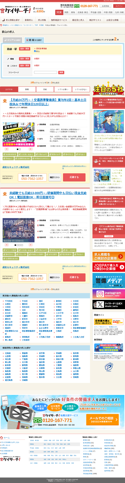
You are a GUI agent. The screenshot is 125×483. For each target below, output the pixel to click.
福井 (56, 448)
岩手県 (42, 353)
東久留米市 (43, 325)
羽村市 (25, 328)
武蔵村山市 (60, 325)
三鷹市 (25, 316)
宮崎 (63, 463)
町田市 (25, 319)
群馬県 (76, 356)
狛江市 (76, 322)
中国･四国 (108, 12)
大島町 (59, 331)
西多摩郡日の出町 (11, 332)
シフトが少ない (81, 89)
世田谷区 (26, 307)
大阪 (52, 459)
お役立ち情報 (112, 20)
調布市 (8, 319)
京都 (49, 459)
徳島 (63, 455)
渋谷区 (42, 307)
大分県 (59, 377)
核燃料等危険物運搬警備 (91, 448)
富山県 (8, 362)
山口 (60, 455)
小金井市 (42, 319)
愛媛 (71, 455)
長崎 (52, 463)
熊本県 (42, 377)
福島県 (25, 356)
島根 (49, 455)
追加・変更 (24, 49)
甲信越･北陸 (96, 12)
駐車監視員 (108, 440)
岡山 (52, 455)
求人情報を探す (13, 20)
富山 (49, 448)
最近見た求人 (78, 20)
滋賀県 (76, 365)
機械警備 (107, 448)
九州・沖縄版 (34, 463)
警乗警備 (86, 454)
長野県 (76, 362)
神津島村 (26, 337)
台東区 (8, 304)
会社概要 (4, 453)
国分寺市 (26, 322)
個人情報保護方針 (7, 451)
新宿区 (59, 301)
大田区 (8, 307)
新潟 (45, 448)
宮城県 (59, 353)
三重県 (59, 365)
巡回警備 (86, 471)
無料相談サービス (59, 20)
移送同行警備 (108, 446)
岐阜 (45, 451)
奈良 (60, 459)
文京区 (76, 301)
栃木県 (59, 356)
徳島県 (8, 374)
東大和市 (8, 325)
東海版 (32, 451)
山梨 (60, 448)
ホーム (7, 438)
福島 (69, 440)
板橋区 (59, 310)
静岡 (49, 451)
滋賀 (45, 459)
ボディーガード (88, 460)
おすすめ (9, 89)
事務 (84, 457)
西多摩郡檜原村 (28, 331)
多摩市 (76, 325)
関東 (59, 12)
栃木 (65, 444)
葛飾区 (25, 313)
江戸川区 (42, 313)
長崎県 (25, 377)
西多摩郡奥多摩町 (45, 332)
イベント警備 (87, 451)
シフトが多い (63, 89)
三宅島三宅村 (44, 337)
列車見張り (87, 446)
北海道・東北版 (34, 440)
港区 (41, 301)
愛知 (52, 451)
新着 (27, 89)
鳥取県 (8, 371)
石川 (52, 448)
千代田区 (8, 301)
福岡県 (76, 374)
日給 (45, 89)
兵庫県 (42, 368)
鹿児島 (68, 463)
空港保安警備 (87, 468)
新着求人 (29, 20)
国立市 (42, 322)
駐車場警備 (87, 443)
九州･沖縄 (119, 12)
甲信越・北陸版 (34, 448)
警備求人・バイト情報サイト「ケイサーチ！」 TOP (20, 25)
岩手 (53, 440)
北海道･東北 (83, 12)
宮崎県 (76, 377)
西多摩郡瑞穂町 (79, 328)
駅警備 (106, 460)
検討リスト (55, 177)
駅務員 (85, 440)
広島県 (59, 371)
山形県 (8, 356)
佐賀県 (8, 377)
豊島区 (8, 310)
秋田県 (76, 353)
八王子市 (60, 313)
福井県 (42, 362)
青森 (50, 440)
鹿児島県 (8, 380)
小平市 (59, 319)
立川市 (76, 313)
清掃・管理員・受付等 (111, 454)
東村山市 (8, 322)
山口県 (76, 371)
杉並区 (76, 307)
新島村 (8, 337)
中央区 (25, 301)
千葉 (57, 444)
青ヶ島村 (8, 340)
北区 (24, 310)
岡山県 (42, 371)
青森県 (25, 353)
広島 (56, 455)
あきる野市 (43, 328)
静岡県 (25, 365)
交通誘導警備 (108, 465)
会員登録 (105, 6)
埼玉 (53, 444)
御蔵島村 (60, 337)
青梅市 (42, 316)
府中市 (59, 316)
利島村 (76, 331)
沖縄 (72, 463)
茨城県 (42, 356)
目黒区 (76, 304)
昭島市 (76, 316)
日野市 (76, 319)
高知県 (59, 374)
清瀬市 (25, 325)
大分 (60, 463)
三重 (56, 451)
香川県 (25, 374)
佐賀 (49, 463)
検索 (61, 72)
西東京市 (60, 328)
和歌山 (64, 459)
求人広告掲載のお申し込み (10, 442)
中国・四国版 (34, 455)
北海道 (8, 353)
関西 (66, 12)
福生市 (59, 322)
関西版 (32, 459)
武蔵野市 (8, 316)
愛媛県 (42, 374)
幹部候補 (107, 443)
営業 (105, 462)
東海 (73, 12)
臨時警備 (107, 471)
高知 (75, 455)
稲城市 (8, 328)
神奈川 (49, 444)
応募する (74, 177)
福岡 (45, 463)
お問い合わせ (5, 445)
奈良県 (59, 368)
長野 (63, 448)
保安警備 (86, 465)
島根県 (25, 371)
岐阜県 (8, 365)
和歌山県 (76, 368)
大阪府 (25, 368)
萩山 (37, 51)
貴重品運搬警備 (109, 457)
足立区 (8, 313)
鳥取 (45, 455)
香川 (67, 455)
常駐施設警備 (87, 474)
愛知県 (42, 365)
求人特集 (42, 20)
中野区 (59, 307)
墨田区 (25, 304)
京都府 (8, 368)
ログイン (119, 6)
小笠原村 (26, 340)
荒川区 (42, 310)
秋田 (61, 440)
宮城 (57, 440)
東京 (45, 444)
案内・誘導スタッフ (111, 451)
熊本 (56, 463)
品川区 (59, 304)
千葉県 (25, 359)
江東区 (42, 304)
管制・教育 (108, 468)
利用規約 (4, 448)
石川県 (25, 362)
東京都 (42, 359)
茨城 (61, 444)
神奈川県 (60, 359)
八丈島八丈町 (78, 337)
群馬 (69, 444)
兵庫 (56, 459)
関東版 (32, 444)
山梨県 (59, 362)
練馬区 (76, 310)
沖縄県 (25, 380)
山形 (65, 440)
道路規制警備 (87, 462)
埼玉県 (8, 359)
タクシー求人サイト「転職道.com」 (106, 327)
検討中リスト (95, 20)
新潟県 (76, 359)
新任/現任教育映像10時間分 (103, 354)
